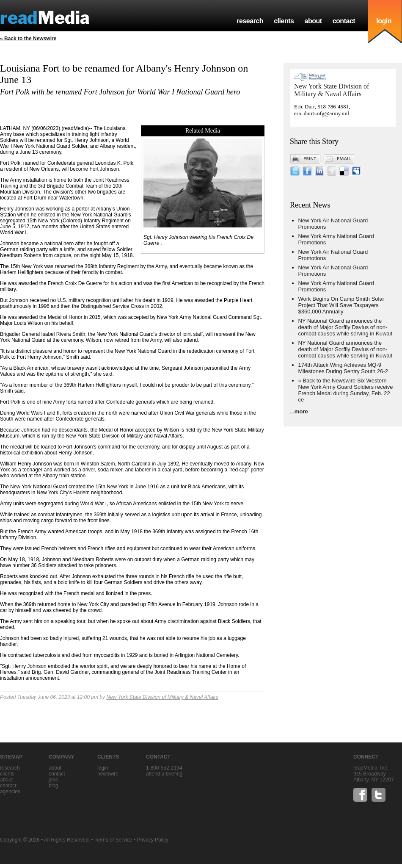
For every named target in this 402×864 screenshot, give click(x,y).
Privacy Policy (152, 840)
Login (102, 768)
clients (284, 21)
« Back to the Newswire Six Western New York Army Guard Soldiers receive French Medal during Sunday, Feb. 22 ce (345, 390)
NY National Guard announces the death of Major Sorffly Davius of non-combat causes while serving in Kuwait (345, 327)
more (301, 411)
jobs (53, 780)
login (383, 21)
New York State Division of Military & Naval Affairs (162, 697)
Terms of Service (113, 840)
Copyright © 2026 (20, 840)
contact (344, 21)
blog (53, 786)
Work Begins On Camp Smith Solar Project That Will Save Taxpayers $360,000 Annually (341, 305)
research (250, 21)
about (313, 21)
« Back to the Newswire (28, 39)
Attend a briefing (164, 774)
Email (339, 159)
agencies (10, 792)
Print (305, 159)
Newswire (107, 774)
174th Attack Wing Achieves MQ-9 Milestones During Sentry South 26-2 (343, 368)
